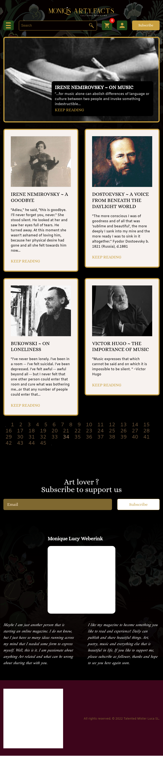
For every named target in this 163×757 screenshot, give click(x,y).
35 (78, 438)
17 (20, 432)
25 (112, 432)
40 (135, 438)
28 (146, 432)
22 (78, 432)
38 (112, 438)
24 (100, 432)
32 (43, 438)
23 (89, 432)
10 (89, 426)
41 (146, 438)
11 (100, 426)
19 (43, 432)
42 (9, 444)
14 (135, 426)
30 (20, 438)
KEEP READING (70, 109)
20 (54, 432)
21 (66, 432)
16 (9, 432)
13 (123, 426)
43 (20, 444)
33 (54, 438)
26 (123, 432)
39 (123, 438)
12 (112, 426)
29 (9, 438)
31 (32, 438)
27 (135, 432)
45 (43, 444)
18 (32, 432)
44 (32, 444)
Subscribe (145, 25)
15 (146, 426)
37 (100, 438)
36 (89, 438)
